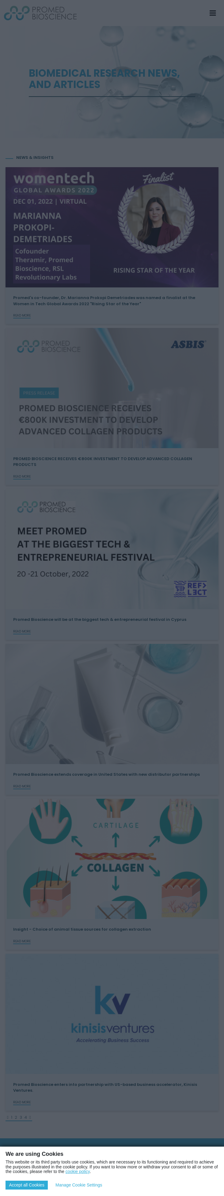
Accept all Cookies (26, 1185)
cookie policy (78, 1171)
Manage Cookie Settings (78, 1185)
